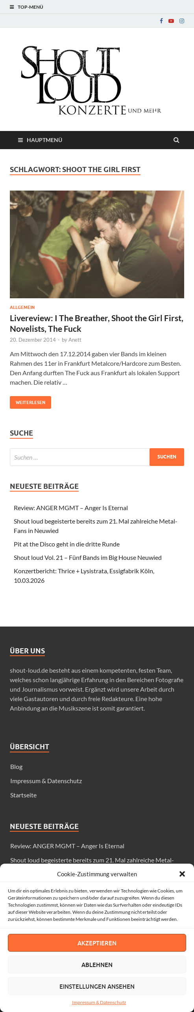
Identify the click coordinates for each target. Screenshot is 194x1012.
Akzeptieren (97, 943)
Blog (16, 766)
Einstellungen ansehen (97, 986)
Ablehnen (97, 964)
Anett (74, 340)
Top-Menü (30, 7)
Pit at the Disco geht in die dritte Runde (67, 544)
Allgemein (22, 307)
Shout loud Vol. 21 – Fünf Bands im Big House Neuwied (88, 557)
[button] (182, 874)
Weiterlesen (27, 400)
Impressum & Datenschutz (99, 1002)
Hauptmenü (44, 140)
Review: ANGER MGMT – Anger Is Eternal (71, 507)
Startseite (23, 795)
